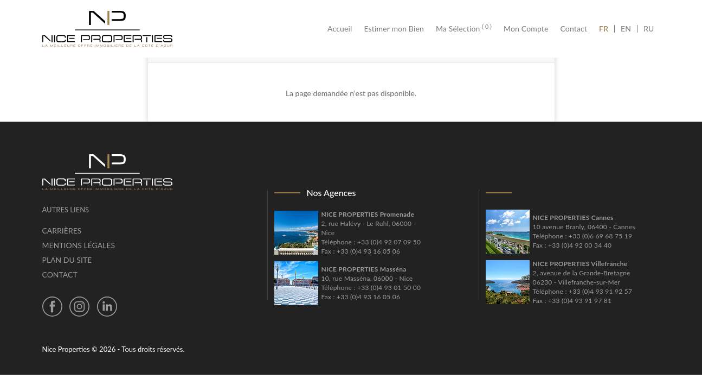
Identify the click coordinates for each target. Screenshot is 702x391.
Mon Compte (526, 29)
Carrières (62, 230)
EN (626, 29)
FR (606, 29)
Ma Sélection (464, 29)
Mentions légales (78, 245)
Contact (574, 29)
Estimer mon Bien (393, 29)
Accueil (342, 29)
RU (648, 29)
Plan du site (67, 259)
